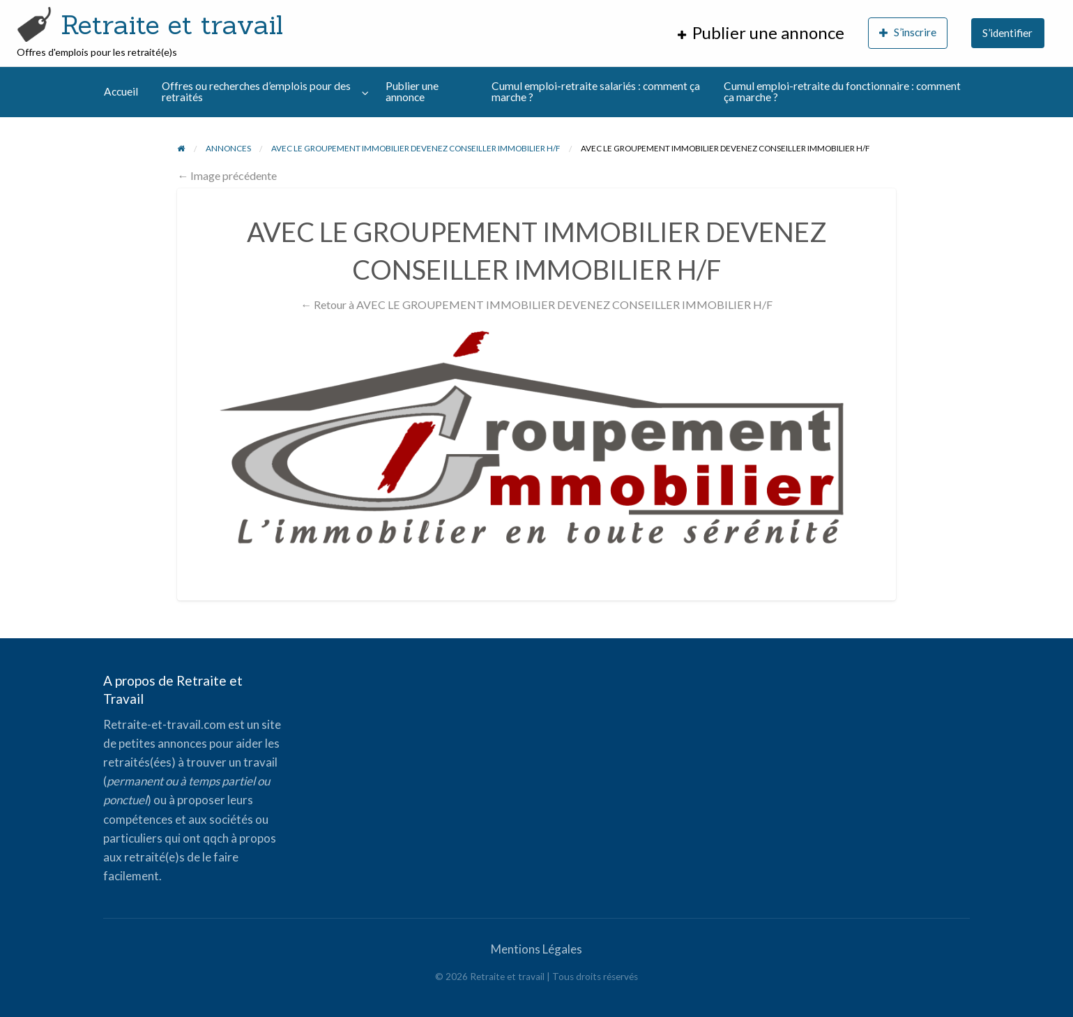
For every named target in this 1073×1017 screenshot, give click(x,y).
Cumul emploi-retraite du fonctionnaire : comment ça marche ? (842, 91)
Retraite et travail (172, 24)
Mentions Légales (536, 949)
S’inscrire (907, 32)
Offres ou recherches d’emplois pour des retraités (256, 91)
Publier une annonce (412, 91)
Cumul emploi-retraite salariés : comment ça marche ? (596, 91)
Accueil (121, 91)
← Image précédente (227, 175)
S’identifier (1007, 33)
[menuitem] (761, 33)
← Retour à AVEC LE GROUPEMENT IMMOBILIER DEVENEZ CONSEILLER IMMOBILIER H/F (536, 304)
